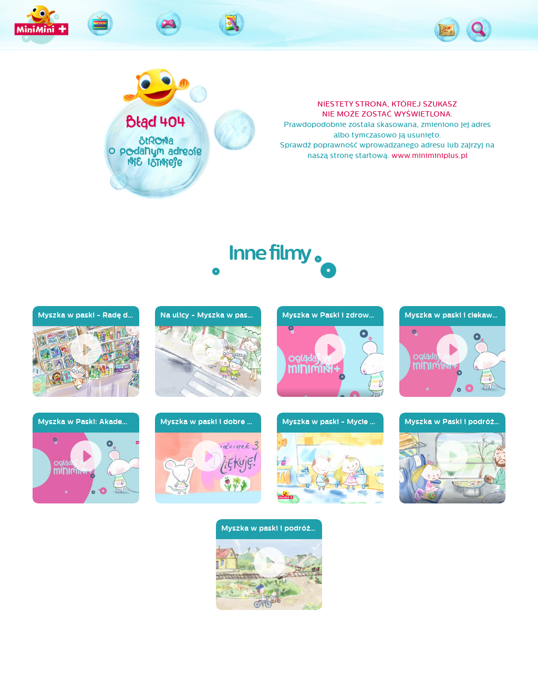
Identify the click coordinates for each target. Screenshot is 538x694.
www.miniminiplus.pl (429, 155)
